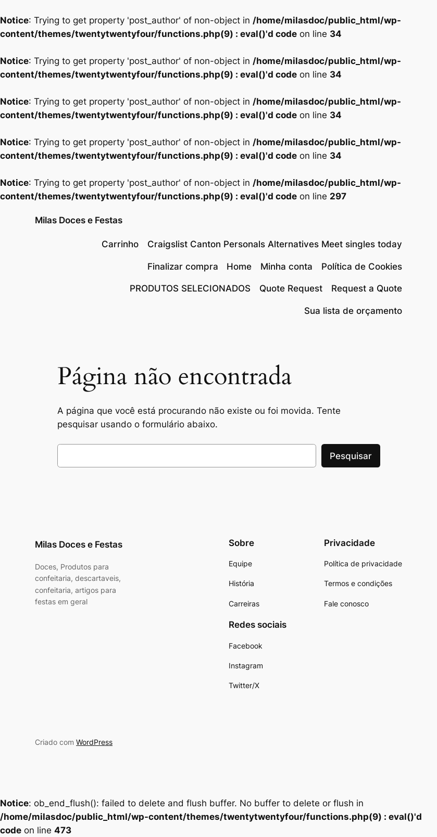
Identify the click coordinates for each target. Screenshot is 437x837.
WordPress (94, 742)
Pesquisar (351, 456)
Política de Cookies (361, 266)
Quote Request (290, 288)
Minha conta (286, 266)
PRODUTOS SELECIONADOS (190, 288)
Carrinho (120, 244)
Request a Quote (366, 288)
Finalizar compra (182, 266)
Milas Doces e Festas (78, 220)
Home (239, 266)
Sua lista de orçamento (353, 311)
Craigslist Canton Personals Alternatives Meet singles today (274, 244)
